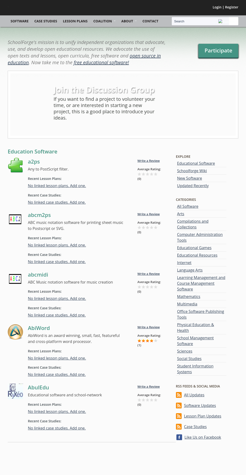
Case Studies (45, 21)
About (127, 21)
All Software (187, 206)
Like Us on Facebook (202, 437)
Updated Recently (193, 185)
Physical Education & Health (195, 327)
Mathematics (188, 296)
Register (231, 7)
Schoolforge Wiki (192, 170)
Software (20, 21)
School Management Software (195, 340)
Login (217, 7)
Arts (180, 213)
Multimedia (187, 304)
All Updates (194, 395)
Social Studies (189, 358)
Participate (218, 50)
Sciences (184, 351)
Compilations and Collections (193, 224)
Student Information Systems (195, 368)
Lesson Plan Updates (202, 416)
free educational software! (101, 62)
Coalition (102, 21)
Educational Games (194, 247)
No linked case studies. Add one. (57, 202)
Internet (184, 262)
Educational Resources (197, 255)
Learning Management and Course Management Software (201, 283)
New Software (189, 178)
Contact (150, 21)
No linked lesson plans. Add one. (57, 185)
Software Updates (200, 405)
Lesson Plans (75, 21)
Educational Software (196, 163)
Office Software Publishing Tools (200, 314)
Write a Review (148, 160)
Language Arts (190, 270)
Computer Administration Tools (200, 237)
